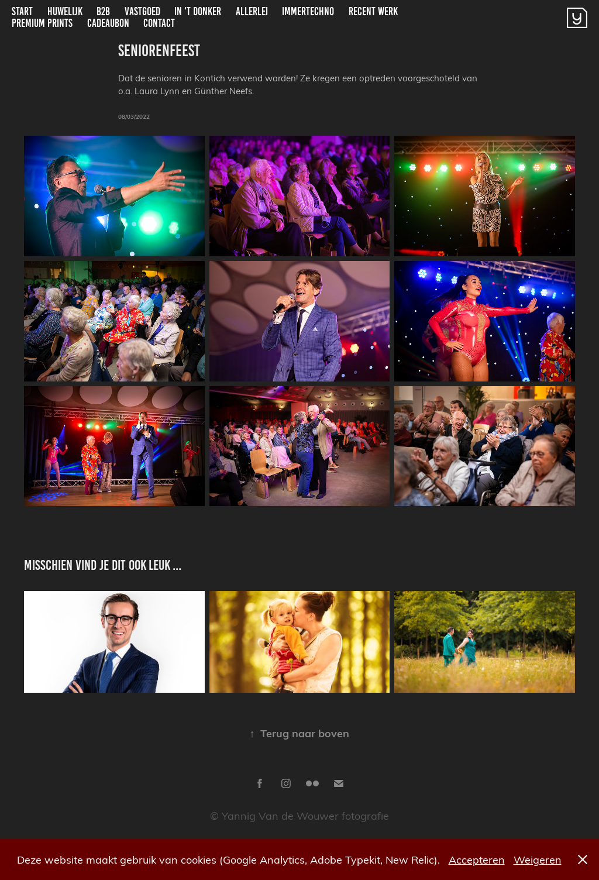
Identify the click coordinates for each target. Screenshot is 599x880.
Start (22, 11)
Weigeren (538, 859)
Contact (159, 23)
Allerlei (252, 11)
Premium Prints (42, 23)
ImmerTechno (308, 11)
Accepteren (477, 859)
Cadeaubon (108, 23)
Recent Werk (373, 11)
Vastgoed (142, 11)
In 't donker (197, 11)
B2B (103, 11)
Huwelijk (64, 11)
